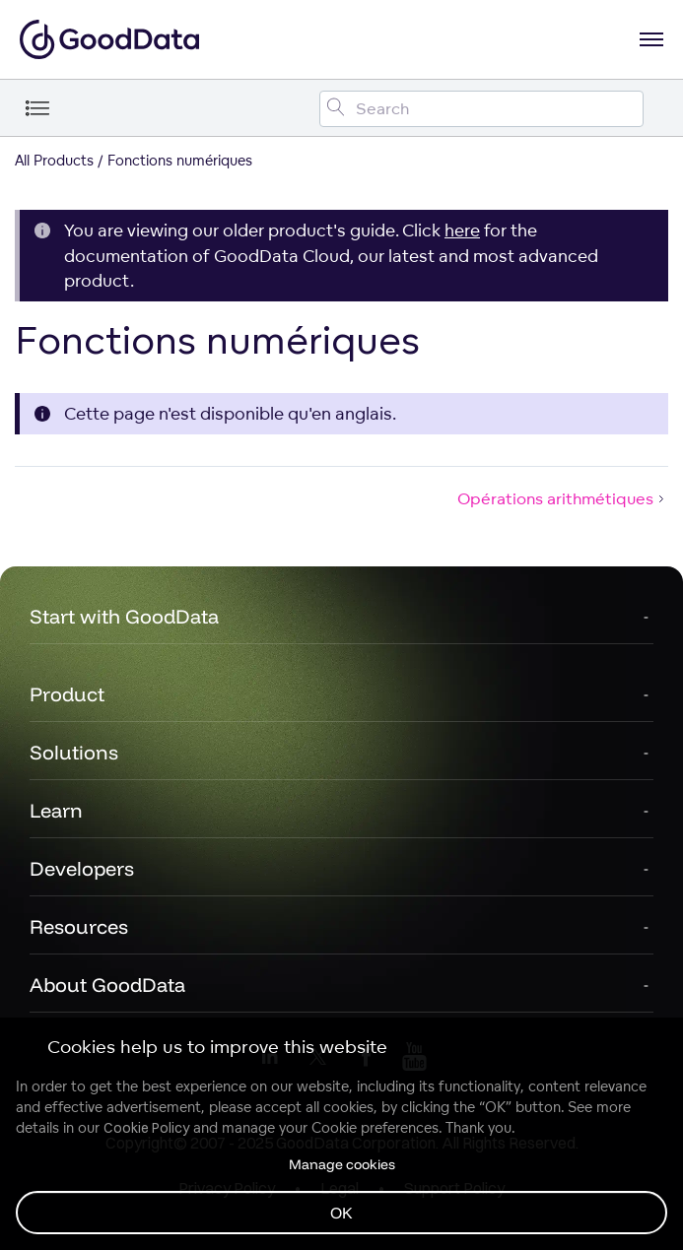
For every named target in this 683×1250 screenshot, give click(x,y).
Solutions (74, 752)
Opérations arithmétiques (562, 498)
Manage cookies (342, 1164)
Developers (82, 868)
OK (341, 1212)
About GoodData (107, 984)
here (462, 230)
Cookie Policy (146, 1128)
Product (67, 694)
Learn (56, 810)
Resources (79, 926)
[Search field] (481, 109)
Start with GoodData (124, 616)
